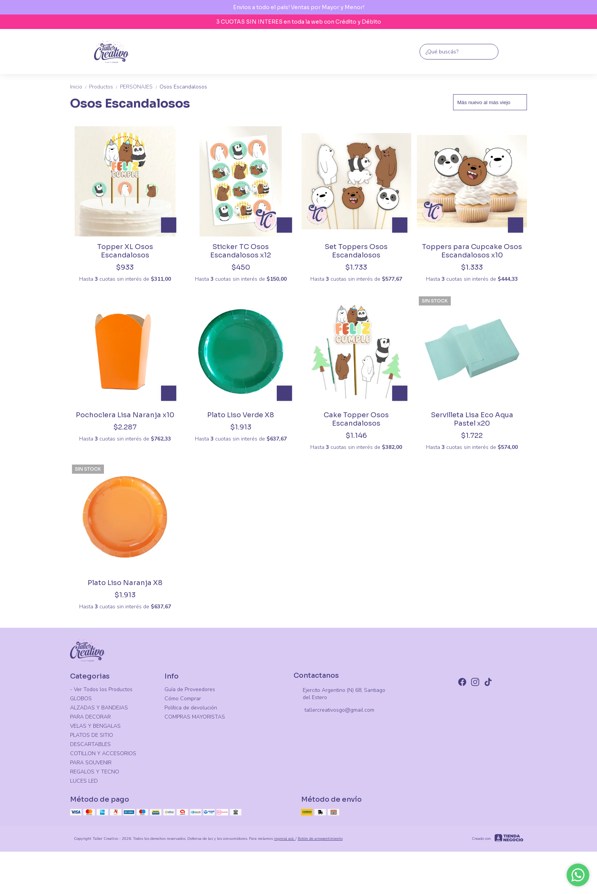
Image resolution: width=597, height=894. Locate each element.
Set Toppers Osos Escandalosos (356, 251)
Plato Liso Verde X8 (240, 415)
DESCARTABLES (90, 744)
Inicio (79, 86)
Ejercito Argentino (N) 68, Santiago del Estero (339, 694)
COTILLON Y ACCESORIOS (103, 753)
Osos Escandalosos (183, 86)
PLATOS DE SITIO (91, 735)
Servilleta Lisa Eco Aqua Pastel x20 (472, 419)
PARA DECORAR (90, 716)
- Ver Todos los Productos (101, 689)
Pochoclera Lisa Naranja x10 (125, 415)
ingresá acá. (284, 838)
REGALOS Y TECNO (94, 771)
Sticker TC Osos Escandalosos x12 (240, 251)
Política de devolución (190, 707)
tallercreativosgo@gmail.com (334, 710)
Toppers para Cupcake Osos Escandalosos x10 (472, 251)
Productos (104, 86)
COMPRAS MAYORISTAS (194, 716)
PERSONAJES (140, 86)
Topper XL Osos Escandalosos (125, 251)
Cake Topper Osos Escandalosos (356, 419)
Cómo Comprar (182, 698)
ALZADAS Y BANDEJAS (99, 707)
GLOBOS (81, 698)
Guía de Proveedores (189, 689)
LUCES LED (84, 781)
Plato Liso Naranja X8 (125, 583)
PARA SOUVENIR (91, 762)
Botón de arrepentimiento (320, 838)
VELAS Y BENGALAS (95, 726)
